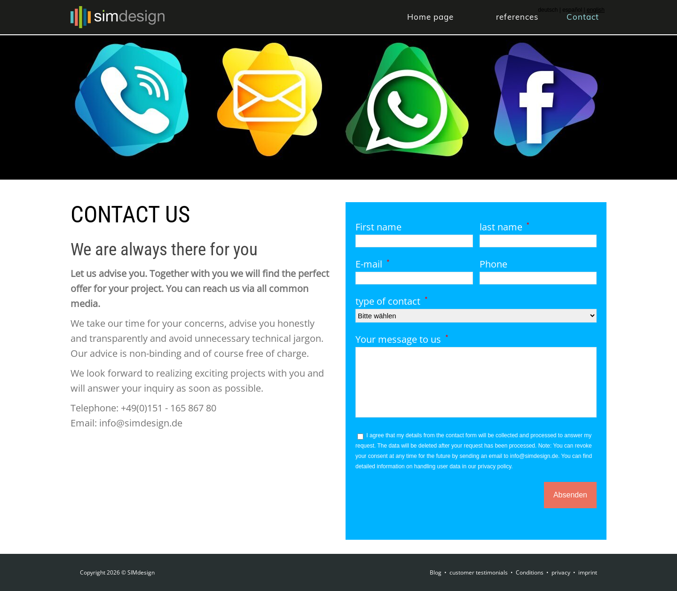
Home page (430, 17)
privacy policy (494, 466)
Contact (583, 17)
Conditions (529, 572)
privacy (560, 572)
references (517, 17)
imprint (587, 572)
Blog (435, 572)
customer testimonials (478, 572)
